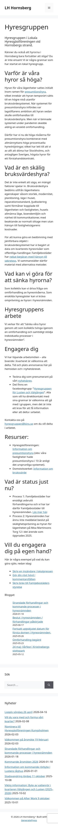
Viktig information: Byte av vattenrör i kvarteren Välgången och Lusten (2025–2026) (29, 789)
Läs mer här (40, 512)
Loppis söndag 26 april (19, 712)
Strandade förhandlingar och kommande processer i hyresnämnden (30, 606)
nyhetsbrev (25, 380)
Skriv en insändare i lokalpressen (33, 571)
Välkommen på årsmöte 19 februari (26, 739)
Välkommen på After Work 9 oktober (27, 798)
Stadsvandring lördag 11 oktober (25, 776)
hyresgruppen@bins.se (19, 423)
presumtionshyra (35, 91)
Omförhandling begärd (27, 639)
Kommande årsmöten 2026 (21, 761)
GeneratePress (29, 820)
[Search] (49, 685)
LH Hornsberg (18, 7)
